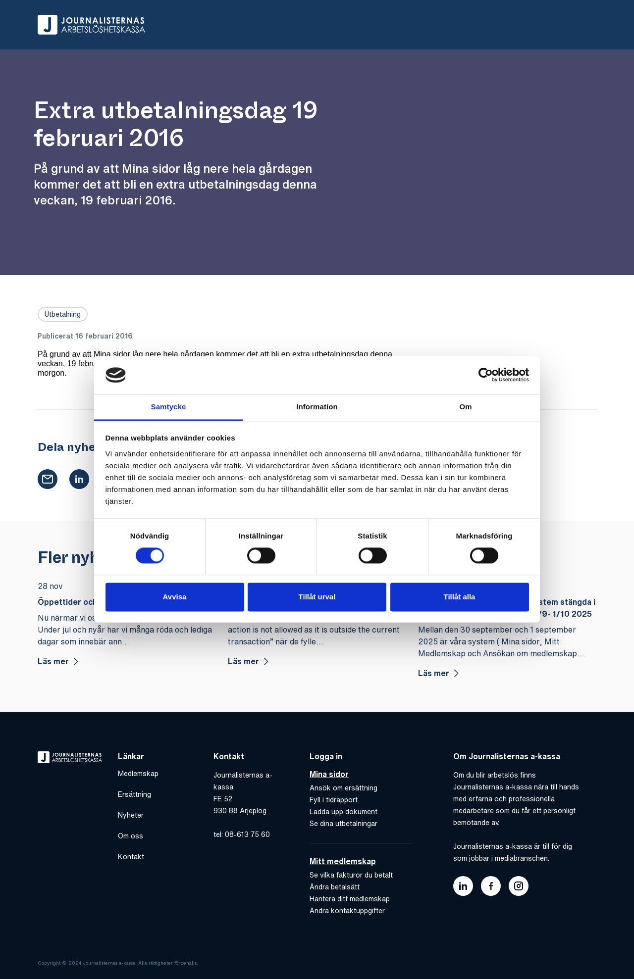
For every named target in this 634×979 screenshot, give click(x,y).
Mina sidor (329, 773)
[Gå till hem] (91, 25)
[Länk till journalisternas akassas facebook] (491, 884)
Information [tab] (317, 406)
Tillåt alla (460, 596)
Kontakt (131, 855)
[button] (47, 478)
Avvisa (175, 596)
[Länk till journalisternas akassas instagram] (518, 884)
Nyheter (131, 813)
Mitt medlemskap (343, 860)
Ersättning (134, 792)
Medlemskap (138, 772)
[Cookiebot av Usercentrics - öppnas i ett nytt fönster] (485, 375)
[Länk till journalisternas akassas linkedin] (463, 884)
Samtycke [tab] (168, 406)
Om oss (130, 834)
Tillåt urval (317, 596)
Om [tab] (465, 406)
